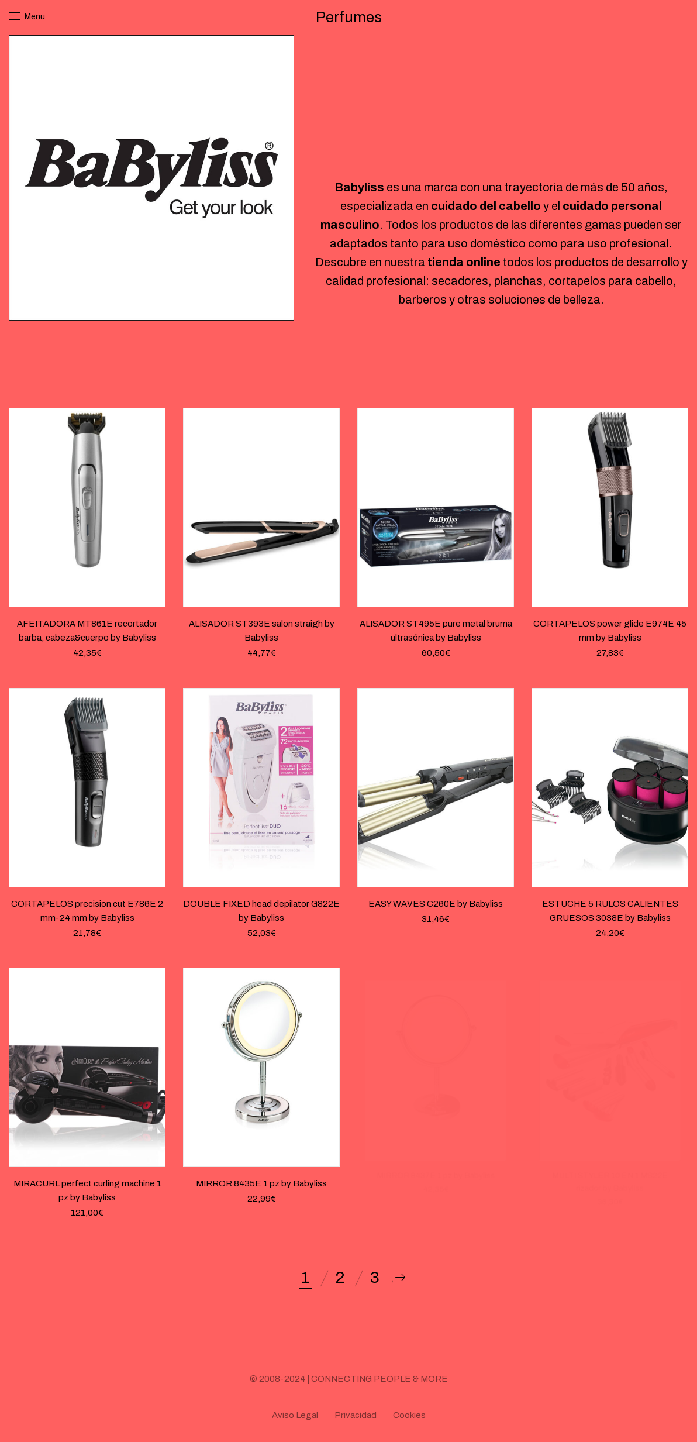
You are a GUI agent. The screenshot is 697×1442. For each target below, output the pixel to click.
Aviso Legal (295, 1415)
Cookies (409, 1415)
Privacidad (355, 1415)
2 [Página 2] (340, 1277)
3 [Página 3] (374, 1277)
